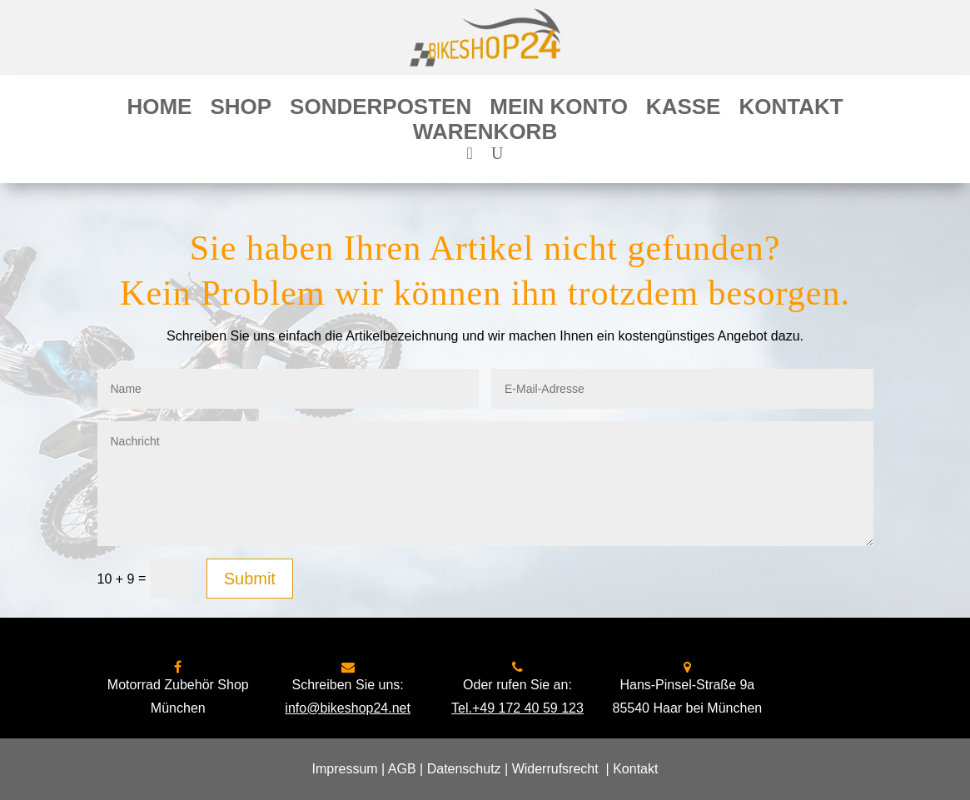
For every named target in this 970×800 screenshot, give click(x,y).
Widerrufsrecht (555, 769)
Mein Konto (559, 110)
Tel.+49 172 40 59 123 (517, 708)
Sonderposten (380, 110)
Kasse (683, 110)
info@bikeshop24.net (347, 708)
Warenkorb (485, 135)
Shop (240, 110)
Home (159, 110)
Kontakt (791, 110)
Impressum (345, 769)
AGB (402, 769)
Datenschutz (464, 769)
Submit (250, 578)
